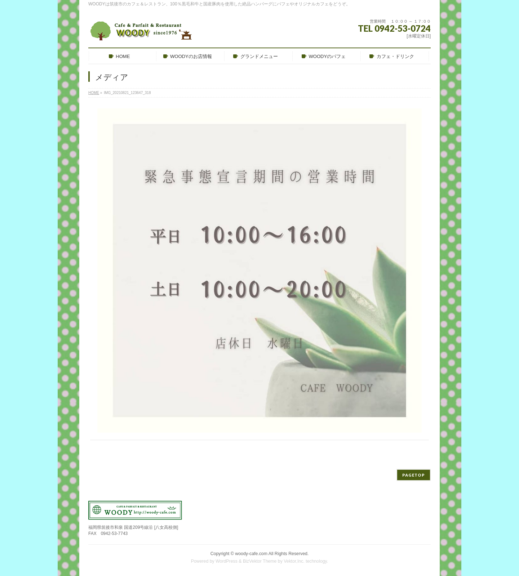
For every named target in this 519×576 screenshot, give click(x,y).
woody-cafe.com (251, 553)
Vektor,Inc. (294, 561)
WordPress (227, 561)
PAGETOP (413, 475)
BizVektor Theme (260, 561)
